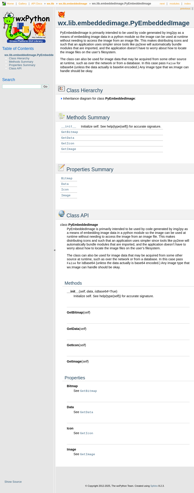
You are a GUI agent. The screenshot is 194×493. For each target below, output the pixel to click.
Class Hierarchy (19, 58)
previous (185, 8)
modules (174, 3)
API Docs (36, 3)
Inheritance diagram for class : (98, 98)
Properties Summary (22, 65)
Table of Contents (18, 48)
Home (10, 3)
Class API (15, 68)
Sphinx (154, 485)
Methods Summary (21, 61)
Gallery (23, 3)
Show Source (13, 481)
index (187, 3)
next (162, 3)
